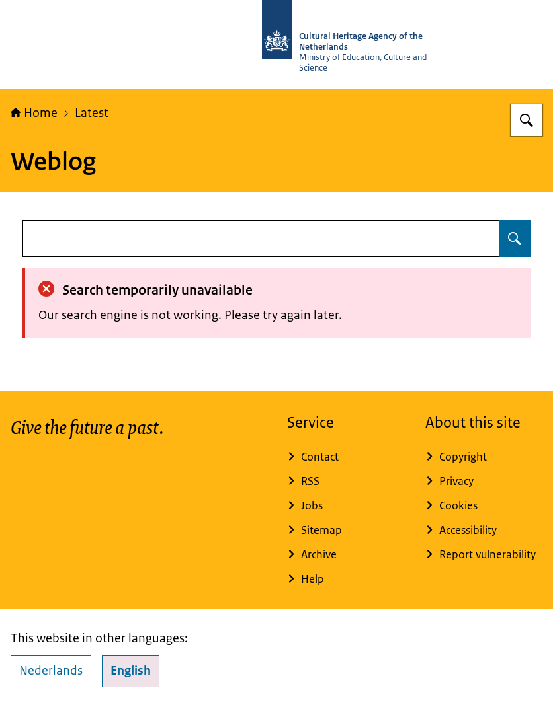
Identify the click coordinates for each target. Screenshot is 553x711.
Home (34, 113)
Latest (91, 113)
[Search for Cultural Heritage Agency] (526, 120)
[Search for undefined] (515, 238)
